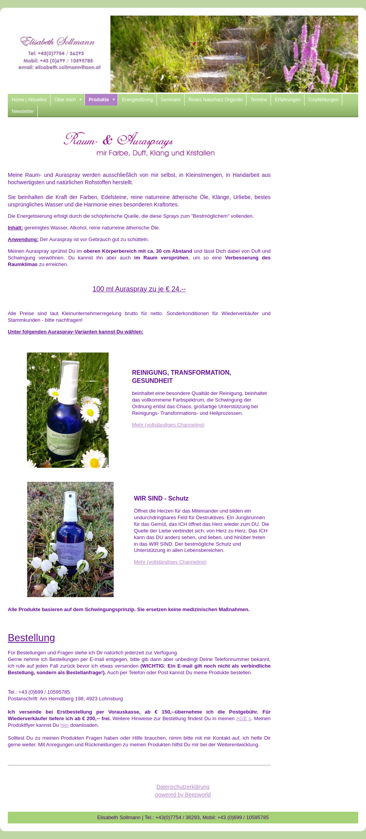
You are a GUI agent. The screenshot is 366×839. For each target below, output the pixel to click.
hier (64, 725)
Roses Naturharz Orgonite (215, 99)
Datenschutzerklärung (183, 787)
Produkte (103, 100)
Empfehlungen (323, 99)
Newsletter (23, 111)
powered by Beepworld (183, 794)
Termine (258, 99)
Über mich (70, 100)
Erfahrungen (288, 99)
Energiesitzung (137, 99)
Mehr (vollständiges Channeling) (168, 425)
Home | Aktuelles (29, 99)
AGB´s (243, 718)
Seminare (171, 99)
